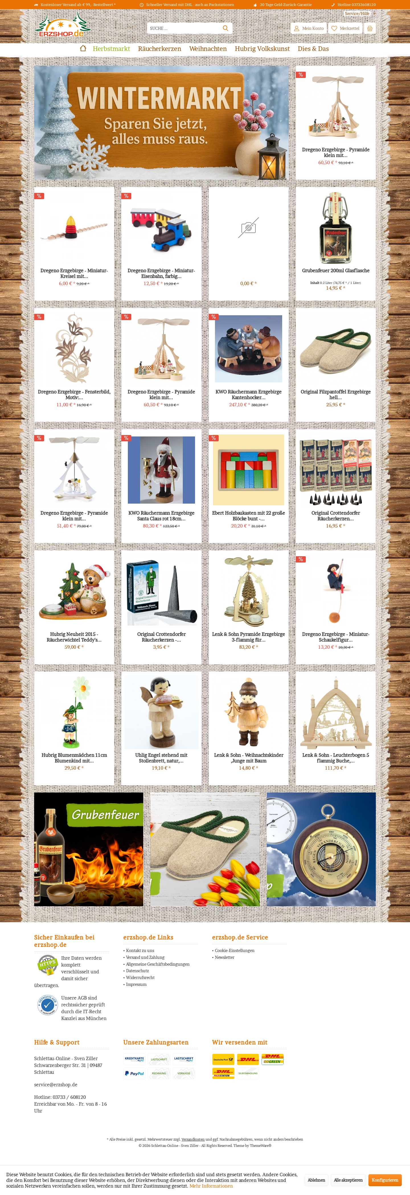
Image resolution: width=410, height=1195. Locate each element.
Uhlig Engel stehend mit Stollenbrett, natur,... (161, 758)
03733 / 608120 (69, 1097)
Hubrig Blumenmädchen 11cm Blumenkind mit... (74, 758)
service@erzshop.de (55, 1084)
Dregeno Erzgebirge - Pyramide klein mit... (74, 516)
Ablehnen (316, 1180)
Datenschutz (137, 970)
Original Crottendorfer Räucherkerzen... (335, 516)
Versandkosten (193, 1139)
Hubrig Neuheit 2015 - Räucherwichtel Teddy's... (74, 637)
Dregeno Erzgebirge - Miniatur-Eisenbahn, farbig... (161, 273)
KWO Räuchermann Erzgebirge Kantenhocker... (249, 394)
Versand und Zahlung (145, 957)
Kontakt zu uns (140, 950)
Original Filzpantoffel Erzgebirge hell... (336, 394)
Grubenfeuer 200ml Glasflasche (336, 270)
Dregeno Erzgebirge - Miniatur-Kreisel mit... (74, 273)
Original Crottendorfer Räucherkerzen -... (161, 637)
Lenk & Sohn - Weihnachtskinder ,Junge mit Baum (248, 758)
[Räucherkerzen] (159, 48)
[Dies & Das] (313, 48)
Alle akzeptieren (348, 1180)
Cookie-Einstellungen (235, 950)
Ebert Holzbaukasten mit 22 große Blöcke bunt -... (248, 516)
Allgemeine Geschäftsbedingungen (158, 964)
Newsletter (224, 957)
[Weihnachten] (208, 48)
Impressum (136, 984)
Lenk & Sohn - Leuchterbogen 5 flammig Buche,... (335, 758)
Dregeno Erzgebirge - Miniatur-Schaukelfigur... (336, 637)
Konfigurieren (385, 1180)
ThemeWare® (260, 1146)
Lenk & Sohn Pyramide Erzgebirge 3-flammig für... (248, 637)
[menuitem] (357, 13)
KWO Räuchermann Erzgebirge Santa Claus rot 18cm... (161, 516)
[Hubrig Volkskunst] (262, 48)
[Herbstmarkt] (111, 48)
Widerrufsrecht (140, 977)
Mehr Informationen (211, 1186)
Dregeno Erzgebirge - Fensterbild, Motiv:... (74, 394)
